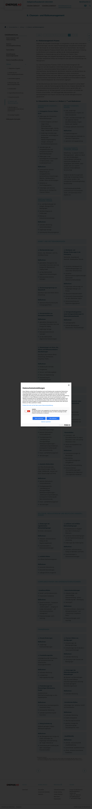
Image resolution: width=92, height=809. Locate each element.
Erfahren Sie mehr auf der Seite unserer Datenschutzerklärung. (38, 405)
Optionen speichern (46, 421)
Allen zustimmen (39, 418)
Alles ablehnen (53, 418)
